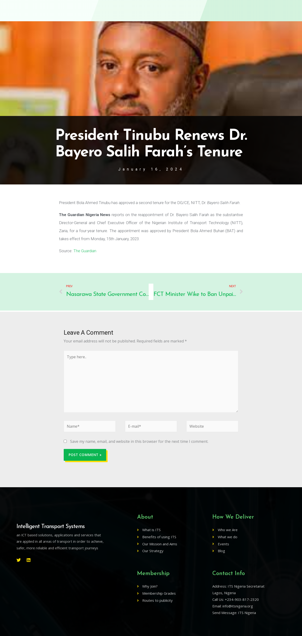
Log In (245, 8)
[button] (270, 8)
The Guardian (84, 250)
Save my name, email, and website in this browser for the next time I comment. (139, 441)
